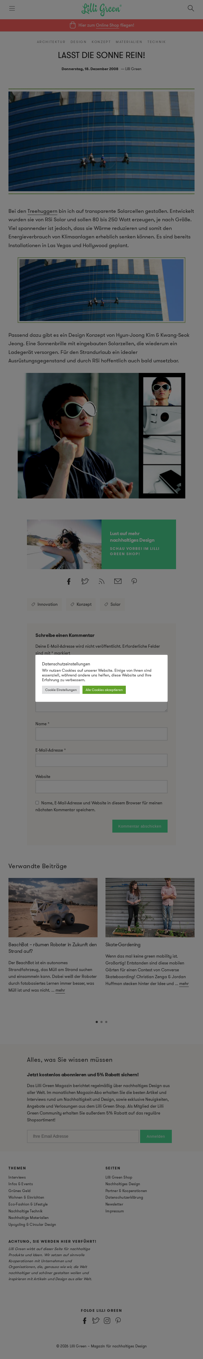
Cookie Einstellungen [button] (61, 689)
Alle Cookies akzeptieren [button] (104, 689)
